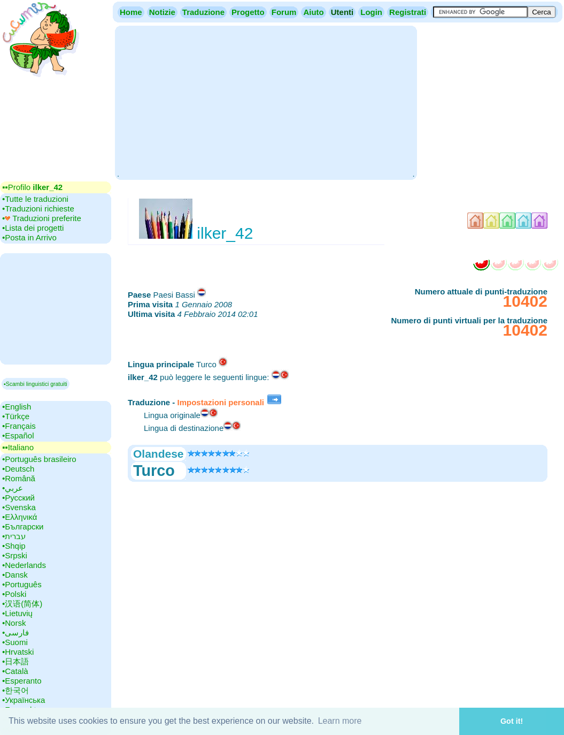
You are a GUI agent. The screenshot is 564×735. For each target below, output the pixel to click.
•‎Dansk (15, 574)
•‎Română (18, 478)
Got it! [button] (511, 721)
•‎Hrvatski (18, 651)
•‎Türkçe (15, 416)
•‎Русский (18, 497)
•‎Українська (23, 699)
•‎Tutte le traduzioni (35, 198)
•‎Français (19, 425)
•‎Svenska (19, 507)
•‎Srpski (14, 555)
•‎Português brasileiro (39, 459)
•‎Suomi (15, 642)
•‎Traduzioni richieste (38, 208)
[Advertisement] (265, 102)
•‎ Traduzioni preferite (41, 218)
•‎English (16, 406)
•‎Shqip (14, 545)
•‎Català (15, 671)
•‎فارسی (15, 632)
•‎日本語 (15, 661)
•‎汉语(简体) (22, 603)
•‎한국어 (15, 690)
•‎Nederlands (24, 565)
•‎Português (22, 584)
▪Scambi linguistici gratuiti (35, 384)
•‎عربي (12, 487)
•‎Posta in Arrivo (29, 237)
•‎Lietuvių (17, 613)
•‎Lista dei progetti (33, 227)
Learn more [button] (340, 720)
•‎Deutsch (18, 468)
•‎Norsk (14, 622)
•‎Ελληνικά (19, 516)
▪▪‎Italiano (18, 447)
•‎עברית (14, 536)
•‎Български (23, 526)
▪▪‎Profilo (32, 187)
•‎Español (18, 435)
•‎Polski (14, 593)
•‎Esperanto (22, 680)
